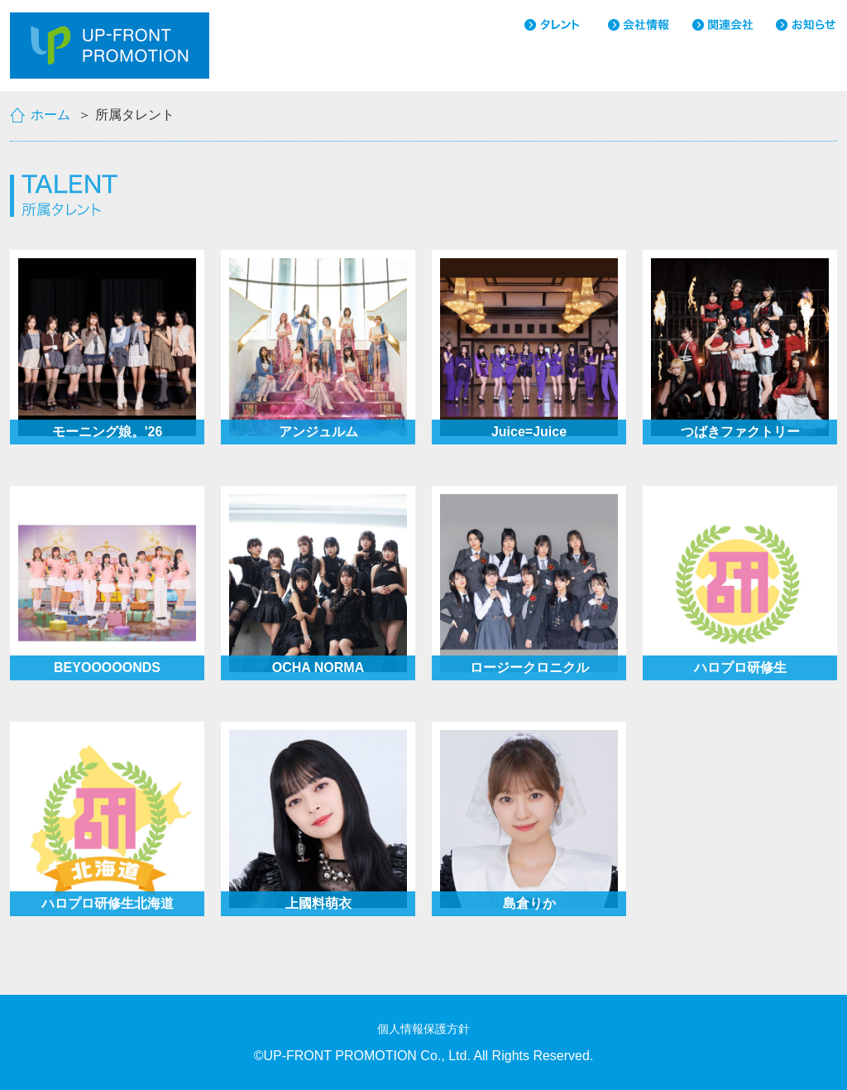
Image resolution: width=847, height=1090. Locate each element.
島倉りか (529, 903)
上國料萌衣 (318, 903)
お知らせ (806, 25)
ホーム (50, 115)
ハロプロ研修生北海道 (107, 903)
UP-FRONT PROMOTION (173, 45)
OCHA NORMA (318, 667)
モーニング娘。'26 (107, 432)
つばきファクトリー (740, 432)
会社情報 (638, 25)
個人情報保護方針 (423, 1028)
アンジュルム (318, 432)
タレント (555, 25)
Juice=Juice (529, 432)
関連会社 (723, 25)
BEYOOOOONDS (107, 667)
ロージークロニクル (529, 667)
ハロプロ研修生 (740, 667)
